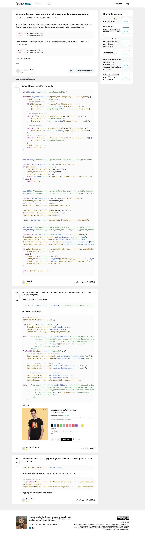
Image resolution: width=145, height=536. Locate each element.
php (71, 71)
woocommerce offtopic (85, 71)
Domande (118, 4)
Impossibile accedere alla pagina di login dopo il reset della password (111, 76)
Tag (127, 4)
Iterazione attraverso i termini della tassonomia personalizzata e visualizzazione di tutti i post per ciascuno (112, 64)
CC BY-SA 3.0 (125, 522)
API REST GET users (110, 53)
